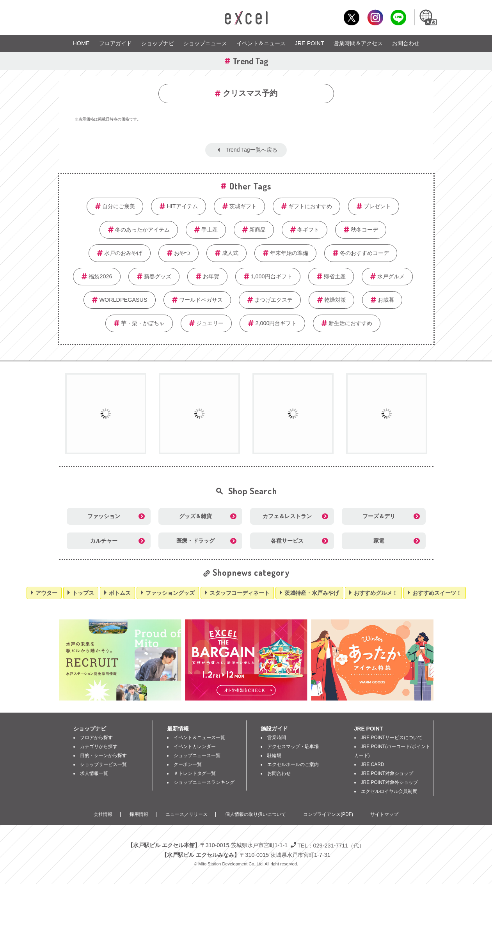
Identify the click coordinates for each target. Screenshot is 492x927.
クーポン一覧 (188, 764)
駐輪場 (274, 755)
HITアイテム (182, 206)
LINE (399, 17)
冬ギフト (308, 229)
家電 (378, 541)
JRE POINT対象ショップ (387, 773)
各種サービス (287, 541)
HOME (81, 43)
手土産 (209, 229)
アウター (46, 593)
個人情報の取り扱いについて (255, 814)
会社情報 (103, 814)
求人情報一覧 (94, 773)
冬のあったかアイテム (142, 229)
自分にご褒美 (118, 206)
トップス (83, 593)
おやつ (182, 253)
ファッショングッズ (170, 593)
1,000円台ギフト (271, 276)
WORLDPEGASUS (123, 300)
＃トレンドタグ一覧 (195, 773)
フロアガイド (115, 43)
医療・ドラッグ (195, 541)
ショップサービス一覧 (103, 764)
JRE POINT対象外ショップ (389, 782)
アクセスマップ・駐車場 (293, 746)
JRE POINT (309, 43)
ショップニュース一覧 (197, 755)
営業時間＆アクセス (358, 43)
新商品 (257, 229)
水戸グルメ (391, 276)
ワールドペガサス (201, 300)
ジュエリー (210, 323)
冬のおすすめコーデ (364, 253)
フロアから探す (96, 737)
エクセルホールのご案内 (293, 764)
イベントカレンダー (195, 746)
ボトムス (120, 593)
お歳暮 (386, 300)
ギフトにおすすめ (310, 206)
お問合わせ (405, 43)
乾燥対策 (335, 300)
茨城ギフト (243, 206)
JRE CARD (372, 764)
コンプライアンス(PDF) (328, 814)
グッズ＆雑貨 (195, 516)
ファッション (103, 516)
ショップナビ (157, 43)
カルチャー (103, 541)
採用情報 (139, 814)
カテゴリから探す (98, 746)
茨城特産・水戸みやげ (311, 593)
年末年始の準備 (289, 253)
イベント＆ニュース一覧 (199, 737)
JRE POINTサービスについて (392, 737)
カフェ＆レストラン (287, 516)
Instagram (375, 17)
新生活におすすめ (350, 323)
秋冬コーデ (364, 229)
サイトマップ (384, 814)
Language (428, 17)
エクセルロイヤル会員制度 (389, 791)
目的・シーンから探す (103, 755)
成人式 (230, 253)
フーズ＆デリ (378, 516)
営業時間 (276, 737)
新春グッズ (157, 276)
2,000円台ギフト (276, 323)
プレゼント (377, 206)
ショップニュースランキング (204, 782)
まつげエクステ (273, 300)
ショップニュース (205, 43)
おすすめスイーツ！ (437, 593)
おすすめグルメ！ (376, 593)
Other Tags (250, 185)
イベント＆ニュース (261, 43)
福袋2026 (100, 276)
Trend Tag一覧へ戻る (251, 150)
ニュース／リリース (186, 814)
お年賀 (211, 276)
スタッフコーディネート (240, 593)
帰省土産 (335, 276)
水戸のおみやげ (123, 253)
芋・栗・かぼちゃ (143, 323)
